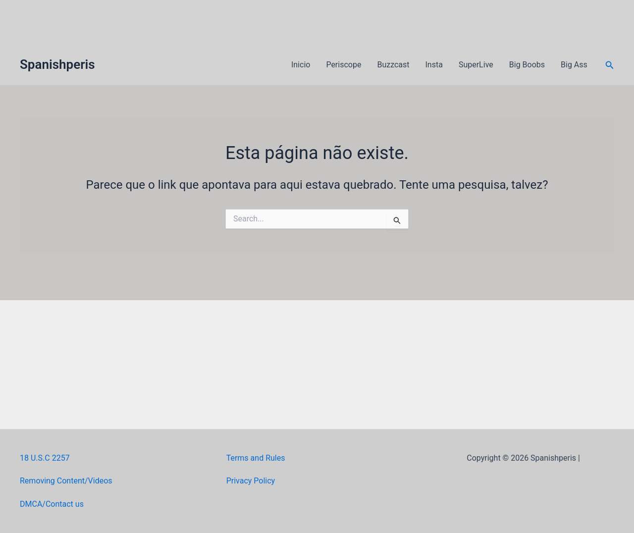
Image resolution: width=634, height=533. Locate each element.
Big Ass (574, 64)
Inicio (300, 64)
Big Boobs (527, 64)
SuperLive (476, 64)
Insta (434, 64)
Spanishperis (57, 64)
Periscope (343, 64)
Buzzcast (393, 64)
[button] (609, 65)
